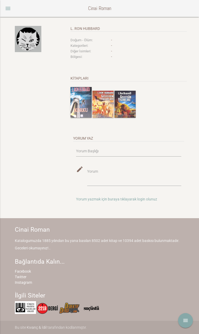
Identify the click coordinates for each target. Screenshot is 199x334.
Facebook (23, 271)
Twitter (20, 277)
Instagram (23, 282)
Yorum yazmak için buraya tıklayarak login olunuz (116, 199)
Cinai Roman (99, 8)
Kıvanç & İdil (37, 327)
